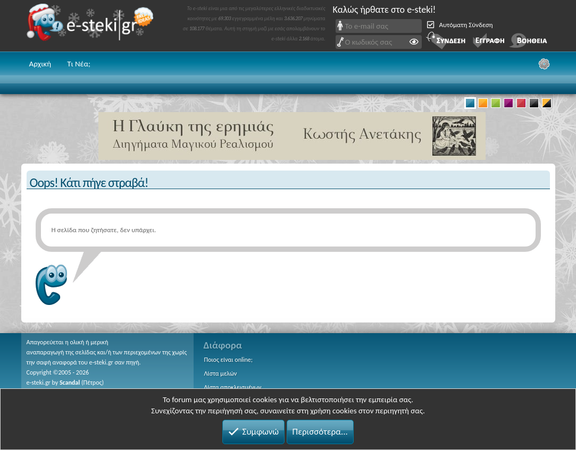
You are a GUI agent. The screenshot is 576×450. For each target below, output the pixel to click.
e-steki (93, 25)
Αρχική (40, 64)
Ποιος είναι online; (228, 359)
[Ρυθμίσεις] (544, 63)
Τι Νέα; (78, 64)
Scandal (70, 382)
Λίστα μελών (220, 373)
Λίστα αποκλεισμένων (233, 387)
